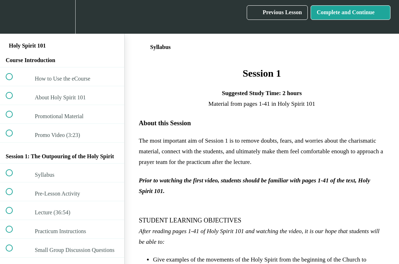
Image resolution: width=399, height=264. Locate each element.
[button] (13, 17)
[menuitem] (62, 17)
